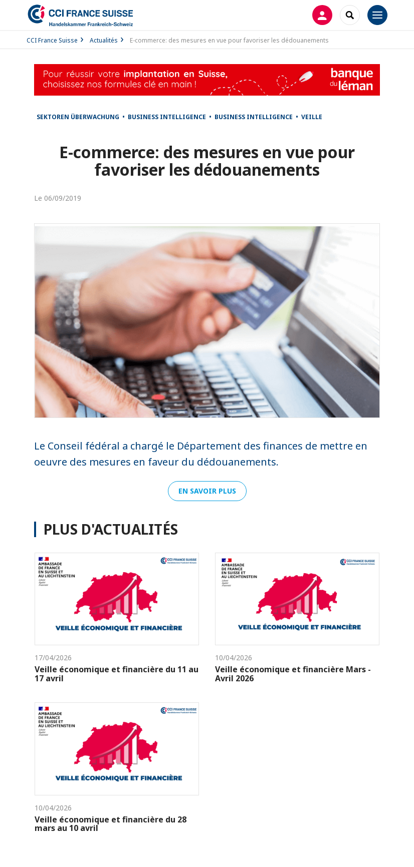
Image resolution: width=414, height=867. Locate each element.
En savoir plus (207, 491)
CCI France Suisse (52, 40)
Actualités (104, 40)
